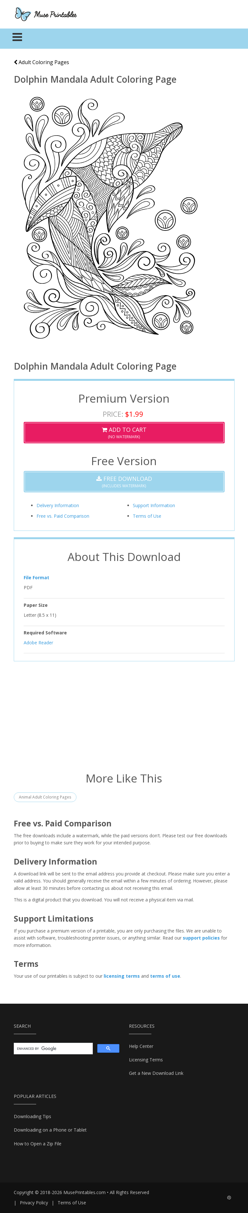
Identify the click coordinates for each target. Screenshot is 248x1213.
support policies (201, 938)
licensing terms (122, 976)
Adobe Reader (38, 643)
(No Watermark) (124, 432)
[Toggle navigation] (17, 38)
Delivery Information (57, 505)
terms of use (165, 976)
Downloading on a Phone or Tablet (50, 1130)
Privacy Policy (34, 1203)
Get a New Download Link (156, 1073)
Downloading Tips (32, 1116)
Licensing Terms (146, 1060)
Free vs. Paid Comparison (62, 516)
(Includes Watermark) (124, 482)
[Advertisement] (124, 716)
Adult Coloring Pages (41, 62)
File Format (36, 577)
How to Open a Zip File (37, 1144)
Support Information (154, 505)
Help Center (141, 1046)
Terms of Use (147, 516)
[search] (52, 1049)
